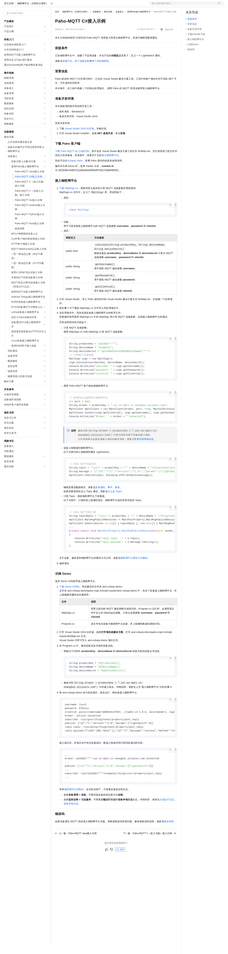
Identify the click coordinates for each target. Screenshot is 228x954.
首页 (57, 22)
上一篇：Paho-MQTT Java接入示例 (76, 852)
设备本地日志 (71, 822)
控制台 (198, 5)
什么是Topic (115, 505)
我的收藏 (169, 40)
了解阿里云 (112, 5)
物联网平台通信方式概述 (134, 574)
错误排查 (169, 840)
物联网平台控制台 (74, 808)
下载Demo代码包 (69, 602)
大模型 (34, 5)
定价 (73, 5)
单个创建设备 (82, 71)
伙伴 (92, 5)
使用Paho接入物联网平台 (138, 22)
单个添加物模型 (100, 71)
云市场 (82, 5)
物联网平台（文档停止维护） (32, 14)
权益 (65, 5)
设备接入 (120, 22)
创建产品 (67, 71)
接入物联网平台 (110, 166)
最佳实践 (108, 22)
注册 (206, 5)
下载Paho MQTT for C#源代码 (72, 162)
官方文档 (9, 14)
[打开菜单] (5, 5)
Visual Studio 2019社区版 (79, 139)
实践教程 (96, 22)
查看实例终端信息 (144, 452)
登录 (218, 5)
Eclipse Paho (75, 171)
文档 (182, 5)
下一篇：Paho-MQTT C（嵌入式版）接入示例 (149, 852)
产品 (44, 5)
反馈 (120, 868)
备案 (189, 5)
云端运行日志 (166, 818)
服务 (100, 5)
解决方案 (55, 5)
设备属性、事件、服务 (107, 501)
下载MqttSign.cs (68, 199)
